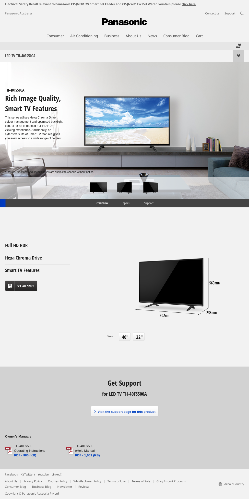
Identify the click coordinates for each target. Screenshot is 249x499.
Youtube (43, 474)
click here (189, 4)
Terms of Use (116, 481)
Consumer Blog (15, 487)
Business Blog (41, 487)
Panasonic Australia (18, 13)
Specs (126, 203)
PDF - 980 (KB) (25, 455)
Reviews (83, 487)
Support (149, 203)
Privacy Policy (33, 481)
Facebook (11, 474)
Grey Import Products (171, 481)
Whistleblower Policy (87, 481)
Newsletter (64, 487)
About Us (11, 481)
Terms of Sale (141, 481)
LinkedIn (57, 474)
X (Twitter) (28, 474)
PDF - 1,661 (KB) (87, 455)
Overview (102, 203)
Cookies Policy (57, 481)
